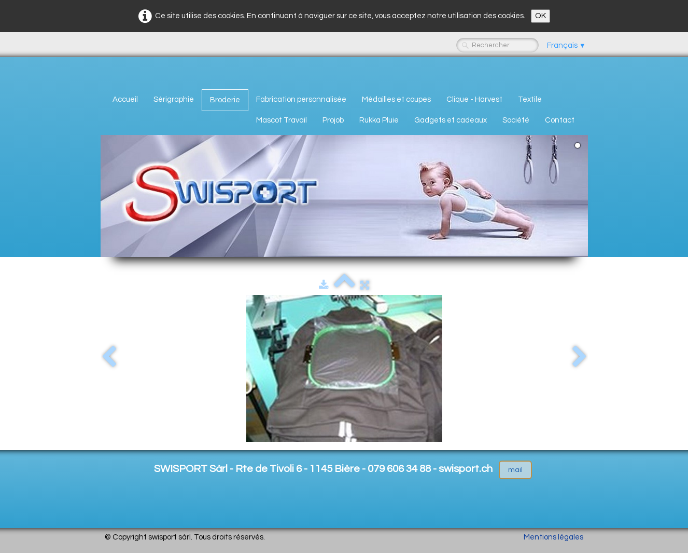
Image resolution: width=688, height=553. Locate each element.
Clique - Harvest (474, 99)
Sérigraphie (173, 99)
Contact (559, 120)
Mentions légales (553, 537)
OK (540, 16)
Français (566, 45)
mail (515, 470)
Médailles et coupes (396, 99)
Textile (530, 99)
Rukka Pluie (379, 120)
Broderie (225, 100)
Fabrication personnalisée (301, 99)
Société (515, 120)
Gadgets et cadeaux (450, 120)
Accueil (125, 99)
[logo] (109, 71)
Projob (333, 120)
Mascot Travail (281, 120)
